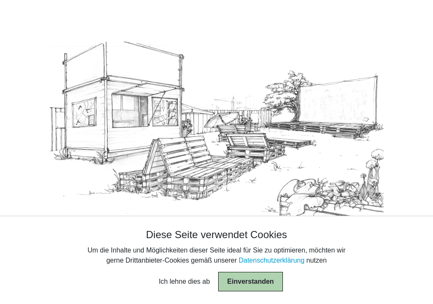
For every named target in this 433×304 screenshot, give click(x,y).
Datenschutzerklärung (271, 260)
